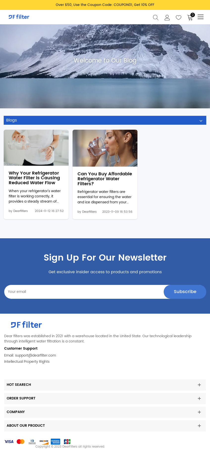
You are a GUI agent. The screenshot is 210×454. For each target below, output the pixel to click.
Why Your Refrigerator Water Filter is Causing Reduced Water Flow (34, 178)
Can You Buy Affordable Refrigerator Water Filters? (105, 179)
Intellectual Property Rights (27, 361)
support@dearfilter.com (35, 355)
